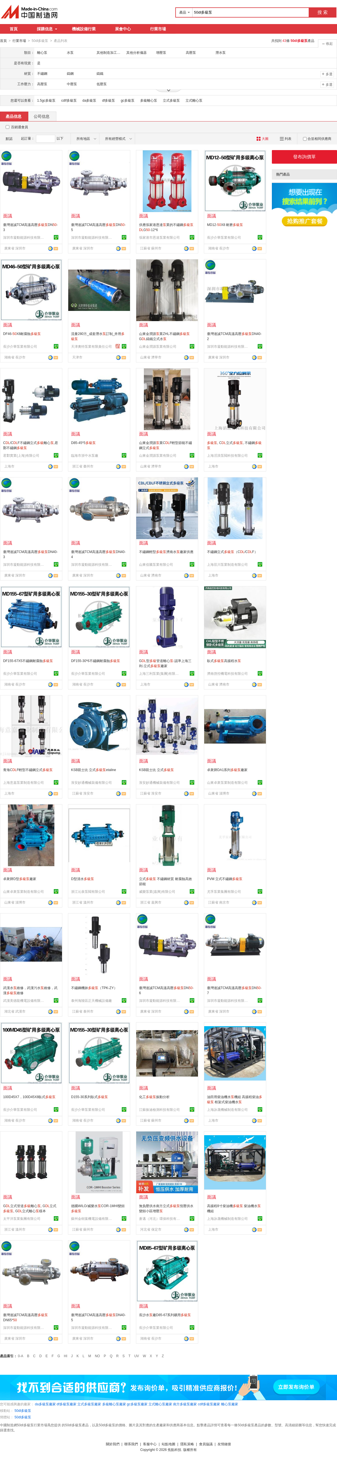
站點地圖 (168, 1444)
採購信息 (47, 29)
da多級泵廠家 (45, 1404)
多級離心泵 (148, 100)
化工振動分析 (154, 1097)
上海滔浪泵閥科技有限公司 (227, 455)
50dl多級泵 (22, 1410)
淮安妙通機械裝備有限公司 (91, 782)
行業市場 (158, 29)
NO (97, 1356)
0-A (20, 1356)
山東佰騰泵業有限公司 (156, 564)
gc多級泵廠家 (137, 1404)
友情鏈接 (224, 1444)
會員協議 (206, 1444)
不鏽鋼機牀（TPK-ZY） (94, 988)
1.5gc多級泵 (46, 100)
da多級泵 (89, 100)
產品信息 (14, 116)
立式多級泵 (171, 100)
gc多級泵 (128, 100)
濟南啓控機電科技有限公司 (227, 673)
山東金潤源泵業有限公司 (157, 346)
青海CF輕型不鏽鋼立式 (28, 770)
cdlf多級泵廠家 (209, 1404)
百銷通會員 (19, 127)
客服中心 (150, 1444)
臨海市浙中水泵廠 (84, 455)
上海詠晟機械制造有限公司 (227, 1109)
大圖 (262, 138)
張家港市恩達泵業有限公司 (159, 237)
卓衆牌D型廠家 (19, 879)
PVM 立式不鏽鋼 (224, 879)
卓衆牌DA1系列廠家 (227, 770)
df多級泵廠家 (66, 1404)
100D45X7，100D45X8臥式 (29, 1097)
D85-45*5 (83, 443)
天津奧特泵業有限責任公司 (91, 346)
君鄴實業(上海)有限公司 (21, 455)
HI (65, 1356)
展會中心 (123, 29)
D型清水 (82, 879)
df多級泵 (108, 100)
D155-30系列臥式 (89, 1097)
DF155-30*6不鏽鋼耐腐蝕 (95, 661)
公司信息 (42, 116)
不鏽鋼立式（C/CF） (232, 552)
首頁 (14, 29)
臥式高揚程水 (224, 661)
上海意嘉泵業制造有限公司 (23, 782)
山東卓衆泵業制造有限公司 (227, 782)
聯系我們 (131, 1444)
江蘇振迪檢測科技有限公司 (159, 1109)
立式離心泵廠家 (160, 1404)
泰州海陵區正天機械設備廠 (91, 1000)
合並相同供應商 (317, 138)
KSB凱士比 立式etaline (93, 770)
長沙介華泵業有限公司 (224, 237)
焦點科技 (174, 1449)
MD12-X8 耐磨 (225, 225)
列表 (285, 138)
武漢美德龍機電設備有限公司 (24, 1000)
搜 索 (322, 12)
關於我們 (113, 1444)
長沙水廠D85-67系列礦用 (165, 1315)
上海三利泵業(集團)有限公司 (160, 673)
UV (136, 1356)
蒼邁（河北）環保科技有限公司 (160, 1218)
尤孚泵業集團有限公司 (224, 891)
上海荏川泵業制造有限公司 (227, 564)
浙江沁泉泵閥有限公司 (88, 891)
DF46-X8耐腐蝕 (22, 334)
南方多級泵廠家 (185, 1404)
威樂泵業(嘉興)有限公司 (157, 891)
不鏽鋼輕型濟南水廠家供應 (166, 552)
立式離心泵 (193, 100)
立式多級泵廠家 (89, 1404)
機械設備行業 (84, 29)
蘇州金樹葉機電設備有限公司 (92, 1218)
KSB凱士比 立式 (156, 770)
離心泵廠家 (229, 1404)
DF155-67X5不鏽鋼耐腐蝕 (28, 661)
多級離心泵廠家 (114, 1404)
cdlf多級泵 (69, 100)
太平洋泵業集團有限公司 (21, 1218)
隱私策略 (187, 1444)
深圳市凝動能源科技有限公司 (24, 237)
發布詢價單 (304, 156)
